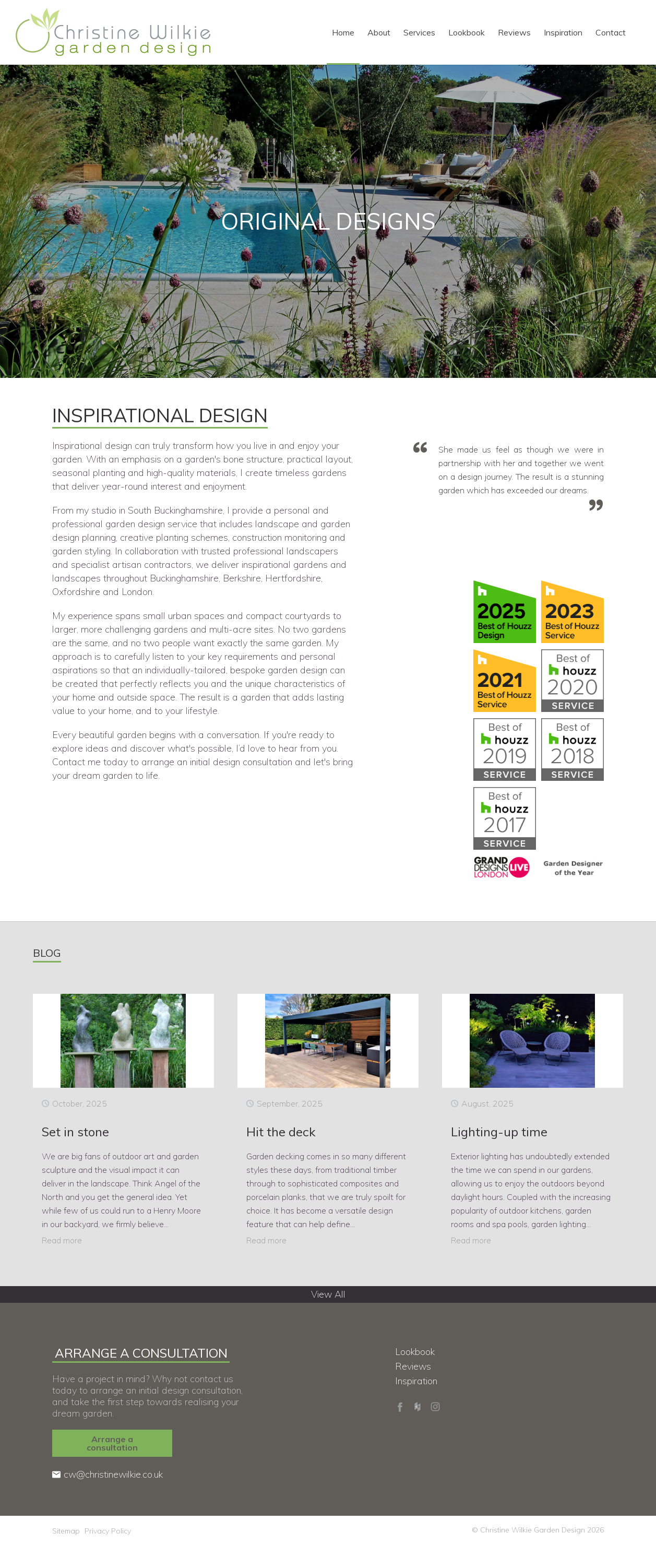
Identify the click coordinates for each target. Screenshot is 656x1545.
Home (343, 32)
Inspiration (563, 32)
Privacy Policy (108, 1531)
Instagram (435, 1407)
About (378, 32)
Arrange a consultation (112, 1443)
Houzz (417, 1407)
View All (328, 1294)
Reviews (514, 32)
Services (419, 32)
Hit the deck (281, 1131)
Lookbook (466, 32)
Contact (610, 32)
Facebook (400, 1407)
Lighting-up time (499, 1131)
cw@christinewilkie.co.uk (113, 1474)
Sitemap (66, 1531)
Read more (62, 1240)
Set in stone (75, 1131)
